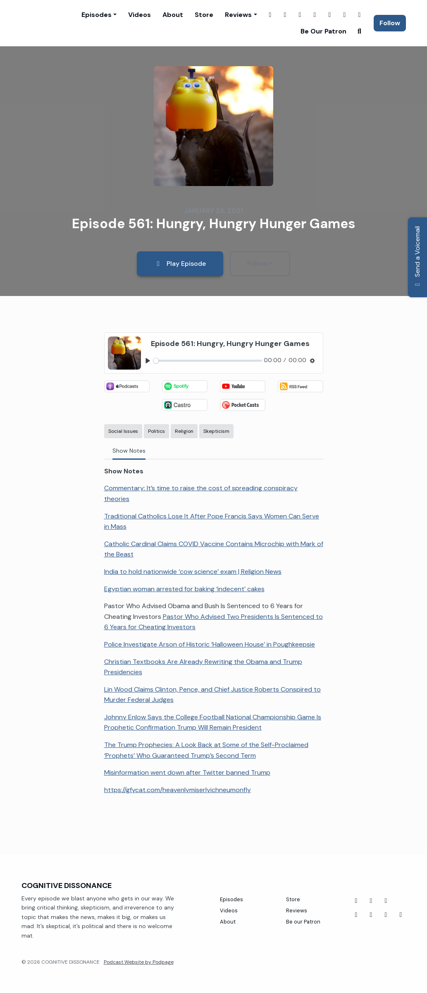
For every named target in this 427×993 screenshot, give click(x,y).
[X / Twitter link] (315, 15)
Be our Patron (323, 31)
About (172, 14)
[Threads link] (344, 15)
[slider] (207, 361)
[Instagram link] (285, 15)
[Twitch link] (300, 15)
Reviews (238, 14)
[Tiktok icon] (386, 901)
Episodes (96, 14)
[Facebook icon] (356, 901)
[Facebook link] (270, 15)
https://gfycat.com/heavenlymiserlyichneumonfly (177, 789)
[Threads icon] (371, 915)
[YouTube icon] (371, 901)
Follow (389, 23)
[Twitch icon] (356, 915)
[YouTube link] (329, 15)
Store (204, 14)
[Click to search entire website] (359, 31)
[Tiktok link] (359, 15)
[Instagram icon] (386, 915)
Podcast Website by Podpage (139, 962)
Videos (139, 14)
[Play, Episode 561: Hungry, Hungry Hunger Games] (147, 360)
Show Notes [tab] (129, 450)
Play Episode (180, 263)
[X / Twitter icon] (401, 915)
